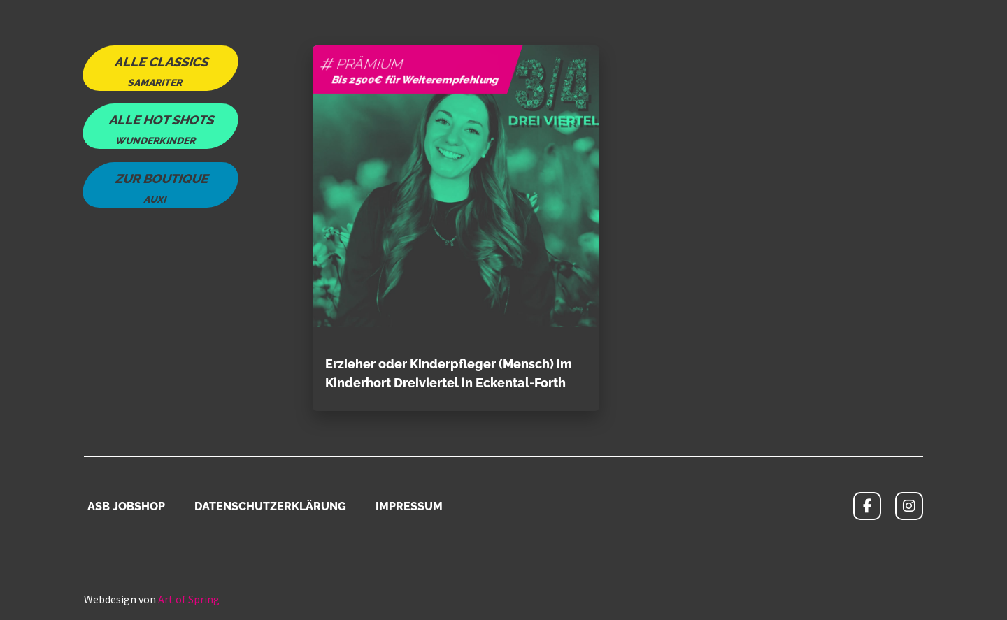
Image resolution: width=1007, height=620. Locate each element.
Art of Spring (189, 599)
